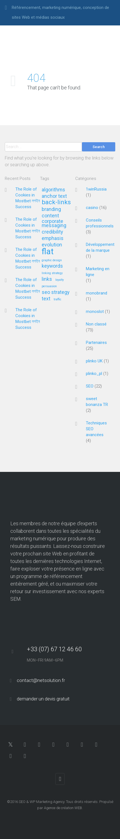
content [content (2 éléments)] (50, 215)
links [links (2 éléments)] (47, 279)
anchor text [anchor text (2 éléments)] (54, 196)
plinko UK (94, 360)
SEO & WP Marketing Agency (41, 802)
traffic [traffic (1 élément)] (57, 299)
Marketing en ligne (97, 271)
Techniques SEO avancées (96, 428)
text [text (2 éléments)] (46, 298)
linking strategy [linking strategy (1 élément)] (52, 273)
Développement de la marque (100, 247)
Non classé (96, 324)
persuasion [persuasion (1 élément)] (49, 286)
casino (92, 207)
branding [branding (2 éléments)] (51, 209)
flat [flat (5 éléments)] (48, 252)
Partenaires (96, 342)
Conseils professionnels (100, 223)
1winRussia (96, 189)
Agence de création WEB (63, 808)
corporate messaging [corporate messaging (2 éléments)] (54, 223)
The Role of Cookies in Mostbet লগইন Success (27, 198)
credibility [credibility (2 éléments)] (52, 232)
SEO (89, 386)
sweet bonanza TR (97, 401)
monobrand (96, 293)
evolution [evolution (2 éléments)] (52, 245)
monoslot (95, 311)
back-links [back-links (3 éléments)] (56, 202)
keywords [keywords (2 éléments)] (52, 266)
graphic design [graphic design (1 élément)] (52, 260)
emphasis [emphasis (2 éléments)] (52, 238)
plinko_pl (94, 373)
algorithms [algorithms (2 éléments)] (53, 189)
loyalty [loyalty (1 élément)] (59, 280)
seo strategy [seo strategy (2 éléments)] (55, 292)
